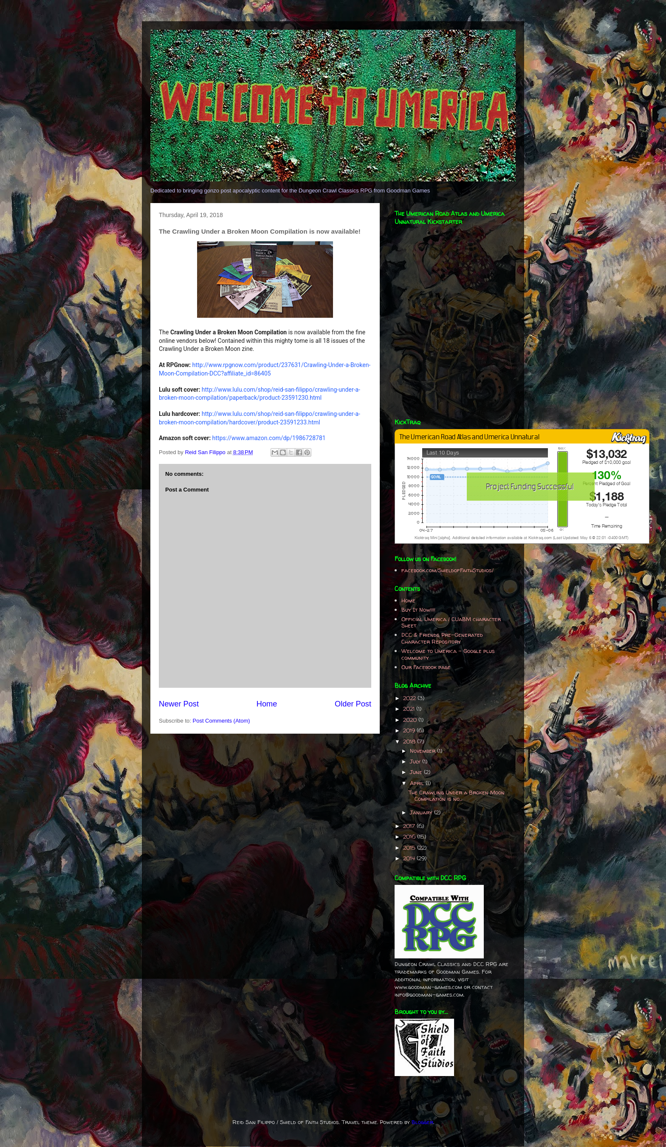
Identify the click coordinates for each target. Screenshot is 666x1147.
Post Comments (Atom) (221, 721)
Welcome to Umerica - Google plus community (448, 654)
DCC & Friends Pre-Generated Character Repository (442, 638)
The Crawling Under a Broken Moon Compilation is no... (456, 795)
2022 (410, 698)
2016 (410, 836)
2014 (410, 858)
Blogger (422, 1122)
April (418, 783)
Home (267, 704)
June (417, 772)
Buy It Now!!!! (418, 609)
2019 (410, 730)
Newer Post (179, 704)
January (422, 812)
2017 (410, 826)
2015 (410, 847)
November (423, 750)
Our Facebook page (426, 667)
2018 (410, 741)
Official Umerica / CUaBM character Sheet (451, 622)
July (416, 761)
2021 (409, 708)
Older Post (353, 704)
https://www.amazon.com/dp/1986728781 (269, 438)
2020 (410, 719)
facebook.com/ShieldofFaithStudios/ (447, 570)
